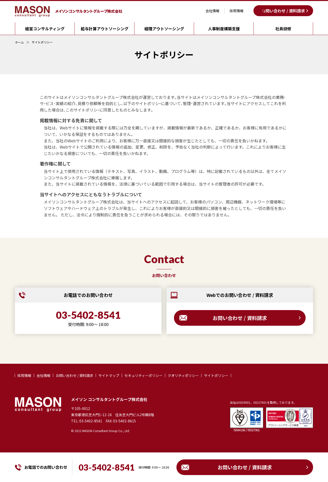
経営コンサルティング (45, 29)
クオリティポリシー (183, 375)
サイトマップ (108, 375)
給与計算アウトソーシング (104, 29)
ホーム (19, 42)
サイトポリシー (42, 42)
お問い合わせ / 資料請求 (283, 11)
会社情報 (212, 10)
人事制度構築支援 (224, 29)
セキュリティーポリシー (143, 375)
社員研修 (283, 29)
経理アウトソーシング (164, 29)
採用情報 (237, 10)
